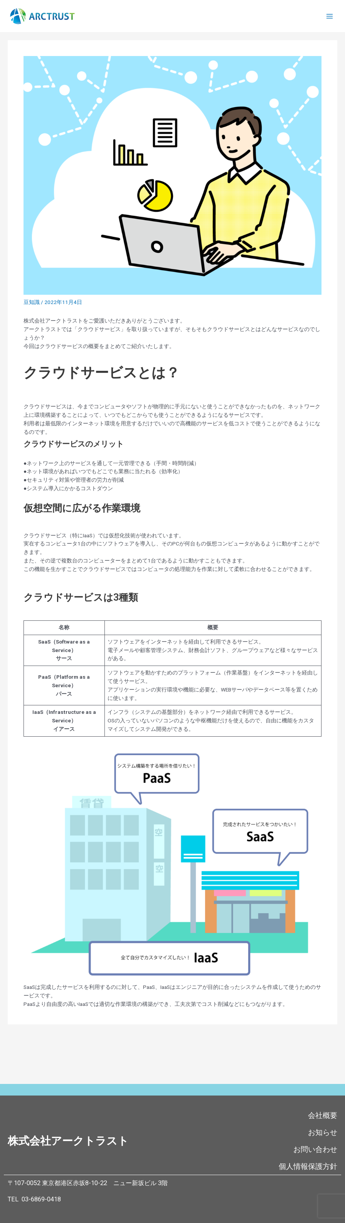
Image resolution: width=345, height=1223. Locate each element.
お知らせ (322, 1132)
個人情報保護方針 (308, 1166)
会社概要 (322, 1115)
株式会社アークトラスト (68, 1141)
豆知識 (32, 302)
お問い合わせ (315, 1149)
